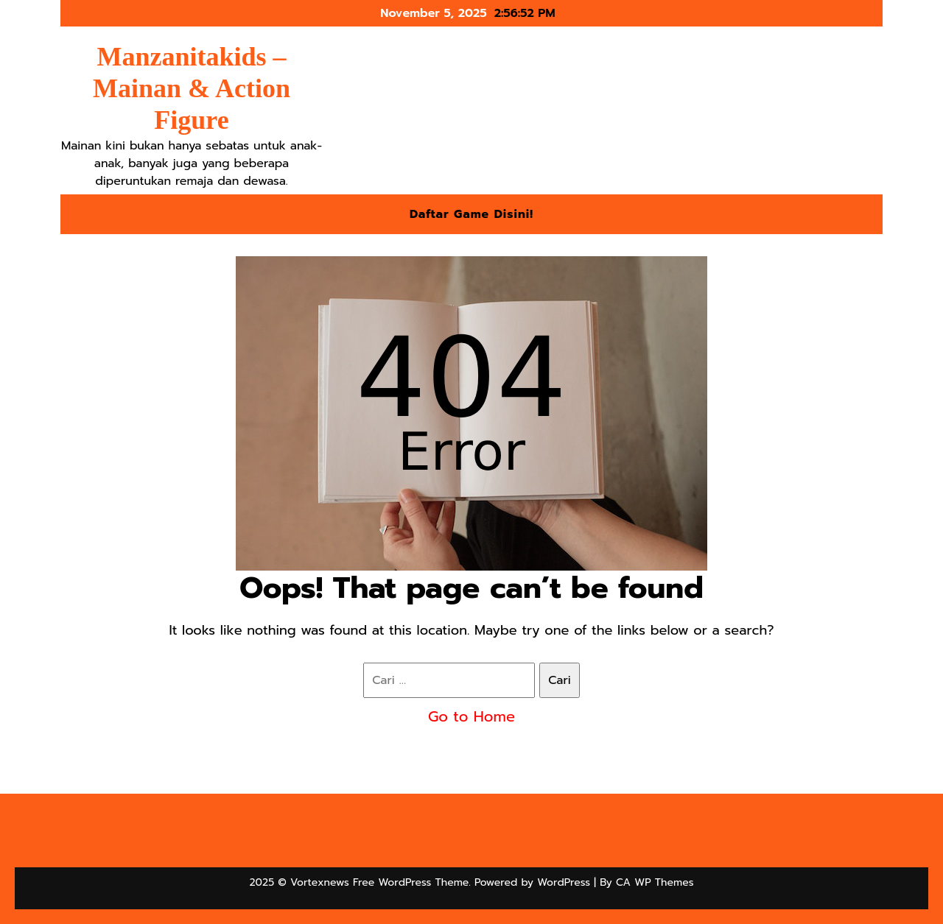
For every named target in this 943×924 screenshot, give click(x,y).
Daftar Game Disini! (471, 214)
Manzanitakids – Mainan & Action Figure (191, 88)
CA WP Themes (654, 882)
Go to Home (471, 716)
